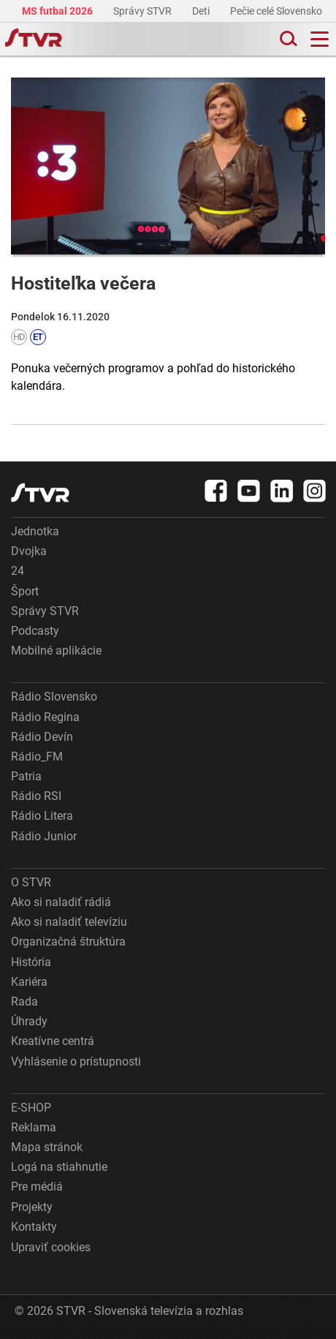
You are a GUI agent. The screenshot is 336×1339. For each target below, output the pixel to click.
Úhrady (29, 1021)
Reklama (33, 1127)
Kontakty (34, 1227)
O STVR (31, 882)
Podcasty (35, 631)
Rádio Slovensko (54, 697)
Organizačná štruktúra (68, 941)
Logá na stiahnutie (59, 1167)
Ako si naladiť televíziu (69, 922)
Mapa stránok (47, 1147)
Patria (26, 776)
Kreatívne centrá (52, 1041)
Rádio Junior (44, 836)
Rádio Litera (42, 816)
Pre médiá (37, 1186)
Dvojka (29, 551)
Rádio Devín (42, 737)
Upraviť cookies (51, 1247)
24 (17, 571)
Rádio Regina (45, 717)
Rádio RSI (36, 796)
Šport (25, 591)
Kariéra (29, 982)
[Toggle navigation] (319, 39)
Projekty (32, 1207)
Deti (202, 11)
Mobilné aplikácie (56, 650)
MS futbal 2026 (58, 11)
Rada (24, 1001)
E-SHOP (31, 1107)
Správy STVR (143, 11)
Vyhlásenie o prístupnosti (76, 1061)
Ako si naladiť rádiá (61, 902)
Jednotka (35, 531)
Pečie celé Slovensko (277, 11)
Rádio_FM (37, 756)
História (31, 962)
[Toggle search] (287, 39)
